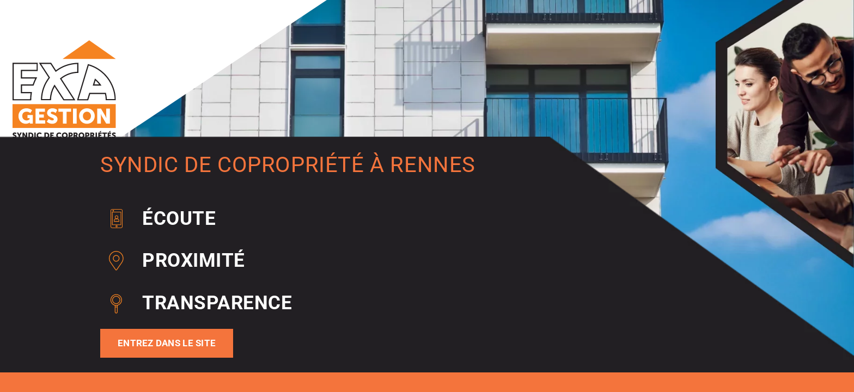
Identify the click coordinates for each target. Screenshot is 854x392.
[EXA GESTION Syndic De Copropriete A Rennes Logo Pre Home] (64, 44)
